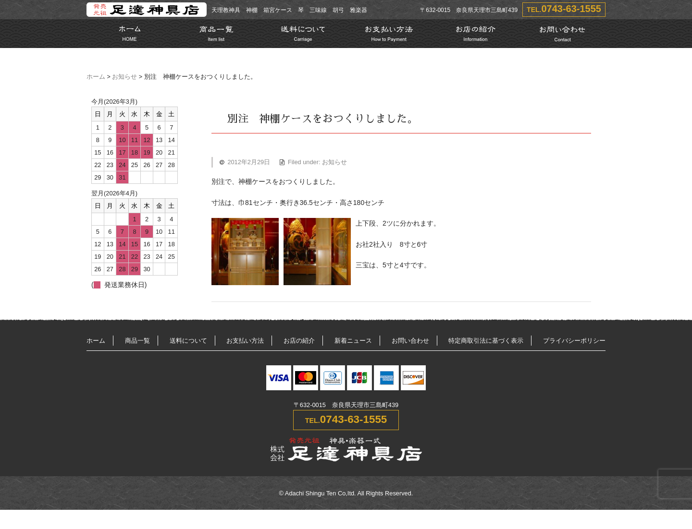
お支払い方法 (245, 340)
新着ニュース (353, 340)
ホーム (95, 76)
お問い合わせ (410, 340)
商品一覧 (137, 340)
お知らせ (124, 76)
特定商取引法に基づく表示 (485, 340)
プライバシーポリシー (574, 340)
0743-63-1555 (571, 8)
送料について (188, 340)
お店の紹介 (299, 340)
